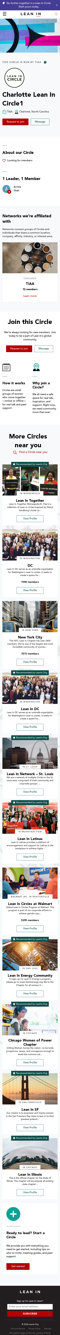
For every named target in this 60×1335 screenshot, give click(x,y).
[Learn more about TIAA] (30, 257)
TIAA (30, 284)
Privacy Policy (34, 1329)
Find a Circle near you (30, 452)
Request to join (15, 122)
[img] (30, 480)
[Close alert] (56, 5)
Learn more (33, 296)
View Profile (30, 518)
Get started (18, 1266)
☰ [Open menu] (4, 14)
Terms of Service (18, 1329)
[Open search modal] (56, 14)
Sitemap (47, 1329)
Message (40, 122)
